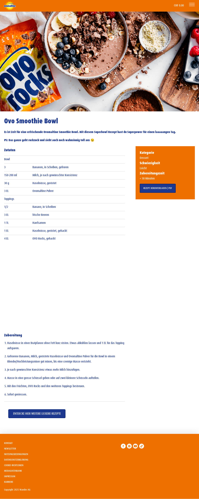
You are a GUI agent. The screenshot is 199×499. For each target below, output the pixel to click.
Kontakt (8, 443)
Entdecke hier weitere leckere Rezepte (37, 413)
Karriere (8, 482)
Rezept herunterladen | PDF (157, 188)
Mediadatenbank (13, 471)
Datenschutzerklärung (16, 459)
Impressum (9, 476)
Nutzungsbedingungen (16, 454)
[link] (123, 446)
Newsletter (10, 448)
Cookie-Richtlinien (13, 465)
